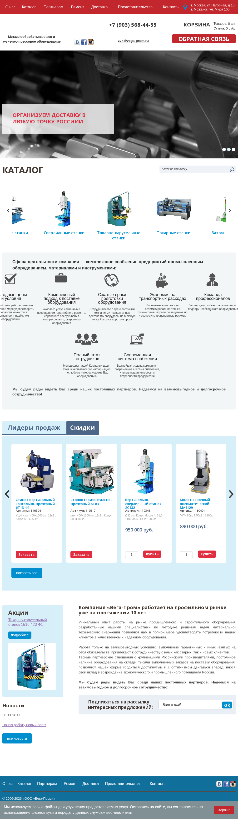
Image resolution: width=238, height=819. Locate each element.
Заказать (27, 578)
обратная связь (203, 39)
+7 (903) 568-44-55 (133, 24)
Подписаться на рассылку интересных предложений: (120, 728)
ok (227, 728)
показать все (26, 597)
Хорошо (224, 810)
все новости (17, 762)
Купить (152, 578)
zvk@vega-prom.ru (134, 40)
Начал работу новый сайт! (24, 749)
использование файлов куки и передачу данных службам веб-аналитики (68, 812)
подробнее (20, 659)
